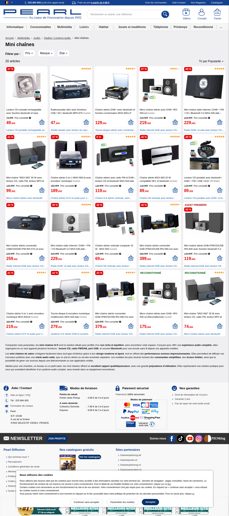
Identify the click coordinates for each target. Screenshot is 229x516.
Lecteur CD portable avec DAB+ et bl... (204, 198)
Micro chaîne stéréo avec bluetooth (24, 198)
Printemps (180, 27)
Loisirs (84, 27)
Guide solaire (15, 490)
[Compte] (202, 14)
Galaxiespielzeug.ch (130, 464)
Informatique (15, 27)
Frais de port (93, 2)
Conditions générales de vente (24, 466)
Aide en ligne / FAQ (20, 395)
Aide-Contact (179, 2)
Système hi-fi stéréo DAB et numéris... (70, 334)
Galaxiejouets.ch (128, 460)
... (221, 27)
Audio (37, 38)
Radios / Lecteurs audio (57, 38)
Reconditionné (203, 27)
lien (169, 484)
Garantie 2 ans (182, 399)
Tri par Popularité (210, 61)
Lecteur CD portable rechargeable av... (26, 130)
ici (193, 494)
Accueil (9, 38)
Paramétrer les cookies (122, 502)
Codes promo (15, 481)
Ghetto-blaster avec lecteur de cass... (70, 130)
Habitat (103, 27)
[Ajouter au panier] (42, 122)
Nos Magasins (198, 2)
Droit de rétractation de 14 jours (191, 394)
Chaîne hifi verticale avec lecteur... (157, 198)
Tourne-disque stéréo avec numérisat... (115, 130)
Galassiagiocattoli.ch (131, 469)
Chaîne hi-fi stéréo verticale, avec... (113, 198)
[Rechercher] (165, 14)
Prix (27, 53)
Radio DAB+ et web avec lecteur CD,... (204, 130)
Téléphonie (160, 27)
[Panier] (217, 14)
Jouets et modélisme (132, 27)
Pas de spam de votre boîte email (192, 403)
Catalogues (217, 2)
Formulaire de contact (21, 405)
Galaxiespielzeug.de (130, 455)
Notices (12, 486)
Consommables (40, 27)
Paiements (130, 394)
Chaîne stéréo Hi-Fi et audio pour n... (70, 198)
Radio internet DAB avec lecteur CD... (159, 130)
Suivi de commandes (156, 2)
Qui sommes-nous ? (18, 457)
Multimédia (64, 27)
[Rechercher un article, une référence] (128, 14)
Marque (45, 53)
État (62, 53)
